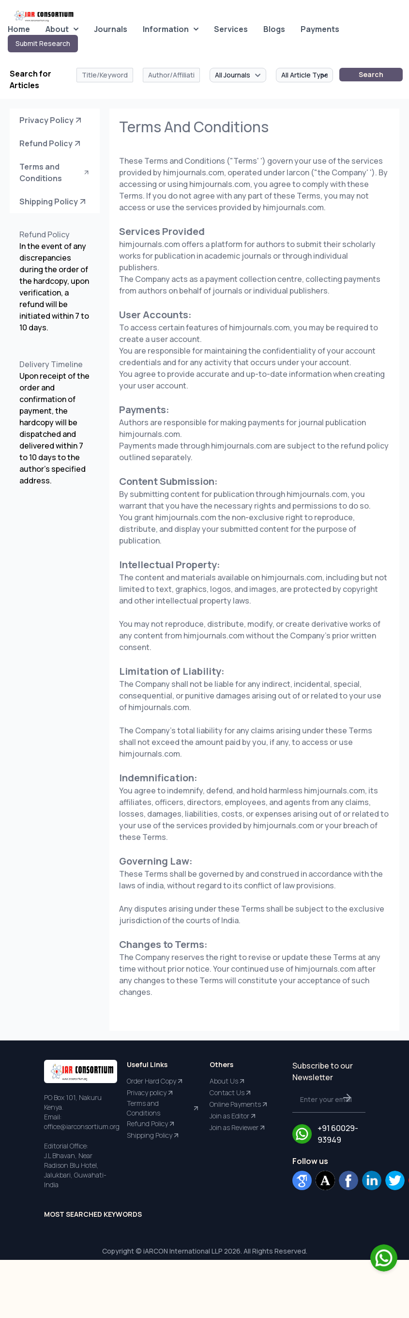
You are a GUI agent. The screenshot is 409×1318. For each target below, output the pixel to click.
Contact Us (231, 1093)
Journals (110, 29)
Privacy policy (150, 1093)
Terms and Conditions (54, 172)
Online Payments (239, 1104)
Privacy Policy (51, 120)
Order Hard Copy (155, 1081)
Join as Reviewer (238, 1127)
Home (19, 29)
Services (231, 29)
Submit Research (42, 43)
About (61, 29)
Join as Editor (233, 1116)
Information (170, 29)
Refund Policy (50, 143)
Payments (320, 29)
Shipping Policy (53, 201)
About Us (228, 1081)
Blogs (274, 29)
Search (371, 74)
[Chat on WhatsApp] (383, 1257)
